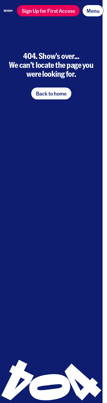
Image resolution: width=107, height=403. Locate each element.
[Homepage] (8, 11)
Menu (93, 10)
